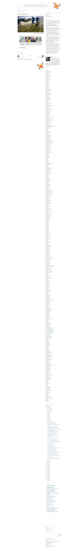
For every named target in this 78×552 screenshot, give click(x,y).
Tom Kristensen (48, 377)
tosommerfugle (48, 24)
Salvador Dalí (48, 323)
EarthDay (47, 144)
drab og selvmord (48, 131)
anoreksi (47, 80)
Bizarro (47, 96)
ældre (46, 400)
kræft (46, 235)
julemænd (47, 220)
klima (46, 230)
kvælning (47, 241)
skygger (47, 344)
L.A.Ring (47, 247)
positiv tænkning (48, 308)
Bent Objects (48, 94)
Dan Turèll (47, 114)
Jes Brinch (47, 219)
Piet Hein (47, 302)
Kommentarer (48, 529)
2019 (47, 465)
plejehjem (47, 304)
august (48, 413)
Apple (46, 82)
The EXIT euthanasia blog (51, 485)
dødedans (47, 137)
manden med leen (48, 257)
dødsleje (47, 143)
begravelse (47, 91)
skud (46, 342)
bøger (46, 104)
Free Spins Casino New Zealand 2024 (52, 488)
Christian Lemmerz (48, 109)
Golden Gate (48, 185)
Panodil (47, 296)
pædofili (47, 312)
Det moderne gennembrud (50, 126)
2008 (47, 479)
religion (47, 315)
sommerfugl (47, 355)
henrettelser (47, 197)
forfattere (47, 164)
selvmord (47, 326)
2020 (47, 463)
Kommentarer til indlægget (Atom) (26, 59)
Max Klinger (47, 262)
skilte (46, 339)
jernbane (47, 218)
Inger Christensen (48, 210)
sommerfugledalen (48, 356)
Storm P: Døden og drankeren (52, 442)
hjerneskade (47, 200)
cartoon (47, 107)
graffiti (46, 186)
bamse (47, 87)
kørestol (47, 246)
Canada (47, 106)
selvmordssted (48, 334)
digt (46, 129)
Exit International (49, 504)
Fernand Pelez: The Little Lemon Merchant (54, 429)
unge (46, 383)
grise (46, 187)
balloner (47, 86)
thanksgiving (47, 373)
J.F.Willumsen (48, 212)
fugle (46, 178)
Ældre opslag (41, 57)
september (49, 411)
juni (48, 415)
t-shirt (46, 366)
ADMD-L (48, 505)
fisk (46, 161)
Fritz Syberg (47, 174)
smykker (47, 348)
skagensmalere (48, 337)
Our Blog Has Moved (50, 499)
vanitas (47, 388)
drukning (47, 132)
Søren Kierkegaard (48, 365)
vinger (46, 391)
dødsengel (47, 139)
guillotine (47, 188)
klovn (46, 231)
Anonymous (47, 20)
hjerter (47, 201)
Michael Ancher (48, 269)
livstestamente (48, 252)
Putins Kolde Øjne (50, 435)
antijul (46, 81)
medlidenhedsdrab (48, 265)
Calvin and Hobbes (48, 105)
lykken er (47, 253)
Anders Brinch (48, 75)
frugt (46, 175)
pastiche (47, 298)
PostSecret (47, 309)
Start (30, 55)
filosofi (47, 160)
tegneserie (47, 370)
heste (46, 198)
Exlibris (47, 155)
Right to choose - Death (51, 500)
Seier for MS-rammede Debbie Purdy (52, 501)
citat (46, 110)
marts (48, 419)
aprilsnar (47, 83)
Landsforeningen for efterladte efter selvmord (53, 541)
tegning (47, 371)
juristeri (47, 222)
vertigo (47, 389)
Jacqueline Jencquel (50, 487)
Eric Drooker (47, 151)
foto (46, 166)
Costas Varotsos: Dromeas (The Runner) (53, 447)
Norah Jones (48, 287)
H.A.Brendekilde (48, 189)
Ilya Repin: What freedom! (23, 14)
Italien (46, 211)
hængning (47, 206)
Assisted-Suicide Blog (50, 489)
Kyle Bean (47, 242)
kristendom (47, 234)
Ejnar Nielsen (48, 149)
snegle (47, 349)
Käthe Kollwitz (48, 245)
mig (46, 274)
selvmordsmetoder (48, 332)
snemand (47, 350)
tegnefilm (47, 369)
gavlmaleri (47, 182)
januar (48, 459)
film (46, 159)
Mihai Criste (47, 275)
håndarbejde (47, 208)
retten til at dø (48, 319)
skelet (46, 338)
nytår (46, 289)
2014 (47, 471)
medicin (47, 263)
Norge (46, 288)
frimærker (47, 173)
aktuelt (47, 72)
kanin (46, 224)
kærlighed (47, 244)
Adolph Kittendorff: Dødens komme (52, 454)
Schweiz (47, 325)
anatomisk (47, 74)
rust (46, 321)
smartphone (47, 345)
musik (46, 281)
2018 (47, 466)
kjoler (46, 229)
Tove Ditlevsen (48, 378)
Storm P (47, 360)
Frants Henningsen (48, 172)
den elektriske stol (48, 119)
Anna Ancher (48, 79)
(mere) (58, 21)
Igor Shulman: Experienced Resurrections (53, 441)
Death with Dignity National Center (52, 511)
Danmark (47, 115)
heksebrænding (48, 195)
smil (46, 346)
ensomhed (47, 150)
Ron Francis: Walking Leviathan (52, 426)
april (48, 418)
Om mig (23, 10)
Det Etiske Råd (48, 125)
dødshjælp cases (48, 141)
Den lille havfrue (48, 120)
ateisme (47, 84)
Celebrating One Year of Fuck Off (52, 427)
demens (47, 118)
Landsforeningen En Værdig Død (51, 545)
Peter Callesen (48, 301)
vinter (46, 393)
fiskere (47, 162)
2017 (47, 467)
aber (46, 70)
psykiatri (47, 311)
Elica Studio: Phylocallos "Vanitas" (52, 431)
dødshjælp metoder (49, 142)
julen (46, 221)
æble (46, 399)
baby (46, 85)
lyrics (46, 254)
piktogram (47, 303)
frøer (46, 176)
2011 (47, 475)
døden (47, 138)
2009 (47, 477)
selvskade (47, 335)
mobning (47, 276)
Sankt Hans (47, 324)
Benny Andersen (48, 93)
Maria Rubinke (48, 258)
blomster (47, 97)
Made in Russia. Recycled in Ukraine (53, 451)
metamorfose (48, 268)
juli (48, 414)
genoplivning (47, 184)
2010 (47, 476)
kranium (47, 232)
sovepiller (47, 357)
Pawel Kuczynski (48, 299)
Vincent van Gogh (48, 390)
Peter (46, 22)
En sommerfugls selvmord (35, 5)
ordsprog (47, 291)
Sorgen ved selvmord (49, 542)
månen (47, 286)
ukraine (47, 382)
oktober (48, 410)
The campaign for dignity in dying (52, 508)
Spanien (47, 358)
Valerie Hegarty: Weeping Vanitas (52, 434)
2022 (47, 461)
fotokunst (47, 167)
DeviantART (47, 127)
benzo (46, 95)
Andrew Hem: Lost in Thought (52, 450)
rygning (47, 322)
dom (46, 130)
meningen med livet (49, 266)
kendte (47, 228)
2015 (47, 470)
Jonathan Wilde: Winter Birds (51, 423)
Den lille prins (48, 121)
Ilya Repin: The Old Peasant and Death (39, 43)
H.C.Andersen (48, 190)
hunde (46, 205)
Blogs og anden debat (49, 16)
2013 (47, 472)
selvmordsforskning (49, 331)
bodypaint (47, 98)
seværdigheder (48, 336)
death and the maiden (49, 117)
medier (47, 264)
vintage (47, 392)
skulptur (47, 343)
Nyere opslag (20, 57)
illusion (47, 209)
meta (46, 267)
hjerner (47, 199)
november (49, 409)
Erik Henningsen (48, 152)
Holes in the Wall (49, 456)
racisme (47, 313)
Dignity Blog (49, 498)
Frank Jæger (48, 170)
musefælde (47, 280)
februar (48, 420)
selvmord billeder (48, 327)
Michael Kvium (48, 270)
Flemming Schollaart (49, 163)
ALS (46, 73)
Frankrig (47, 171)
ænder (47, 401)
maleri (46, 256)
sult (46, 361)
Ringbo (47, 320)
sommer (47, 354)
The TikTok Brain (49, 421)
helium (47, 196)
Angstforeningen (48, 543)
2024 (47, 405)
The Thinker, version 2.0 (51, 445)
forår (46, 165)
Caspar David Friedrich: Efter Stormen (53, 455)
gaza (46, 183)
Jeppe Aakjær (48, 217)
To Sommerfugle (48, 14)
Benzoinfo (47, 544)
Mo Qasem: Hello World (51, 446)
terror (46, 372)
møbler (47, 285)
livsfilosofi (47, 251)
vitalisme (47, 395)
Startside (19, 10)
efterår (47, 148)
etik (46, 153)
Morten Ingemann (48, 278)
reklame (47, 314)
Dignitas (47, 128)
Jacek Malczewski (48, 213)
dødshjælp (47, 140)
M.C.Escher (47, 255)
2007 (47, 480)
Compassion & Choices (50, 507)
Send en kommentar (20, 54)
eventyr (47, 154)
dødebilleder (47, 136)
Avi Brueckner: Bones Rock (51, 449)
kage (46, 223)
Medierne (47, 15)
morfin (46, 277)
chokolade (47, 108)
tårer (46, 380)
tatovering (47, 368)
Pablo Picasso (48, 293)
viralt (46, 394)
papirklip (47, 297)
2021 (47, 462)
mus (46, 279)
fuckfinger (47, 177)
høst (46, 207)
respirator (47, 316)
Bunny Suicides (48, 103)
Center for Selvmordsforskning (50, 539)
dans (46, 116)
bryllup (47, 102)
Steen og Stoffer (48, 359)
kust (46, 240)
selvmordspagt (48, 333)
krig (46, 233)
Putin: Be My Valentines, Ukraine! (52, 440)
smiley (47, 347)
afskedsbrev (47, 71)
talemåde (47, 367)
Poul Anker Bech (48, 310)
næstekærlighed (48, 290)
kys (46, 243)
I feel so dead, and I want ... (51, 430)
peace (46, 300)
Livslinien (47, 540)
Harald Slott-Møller (48, 194)
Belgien (47, 92)
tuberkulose (47, 379)
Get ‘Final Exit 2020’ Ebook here (51, 490)
